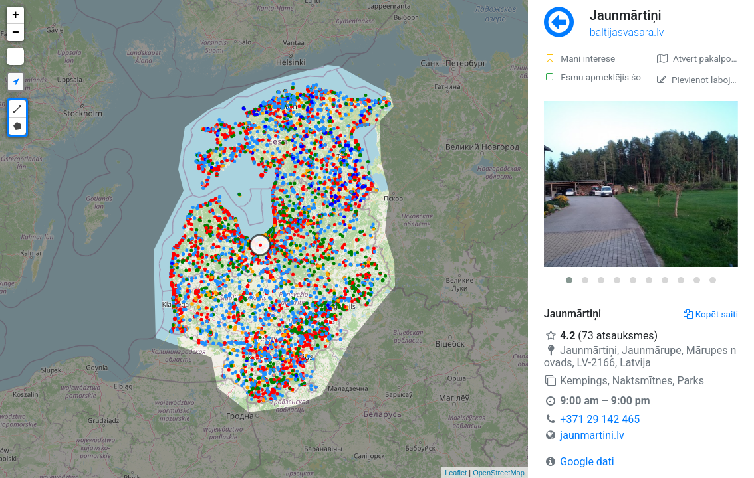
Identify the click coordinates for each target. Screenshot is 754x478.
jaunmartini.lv (592, 435)
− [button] (15, 32)
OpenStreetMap (499, 473)
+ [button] (15, 15)
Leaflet (456, 473)
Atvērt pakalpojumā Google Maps (705, 58)
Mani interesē (579, 58)
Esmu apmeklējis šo (592, 77)
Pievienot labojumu (702, 79)
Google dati (587, 461)
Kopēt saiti (711, 314)
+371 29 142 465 (600, 419)
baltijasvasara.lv (627, 32)
